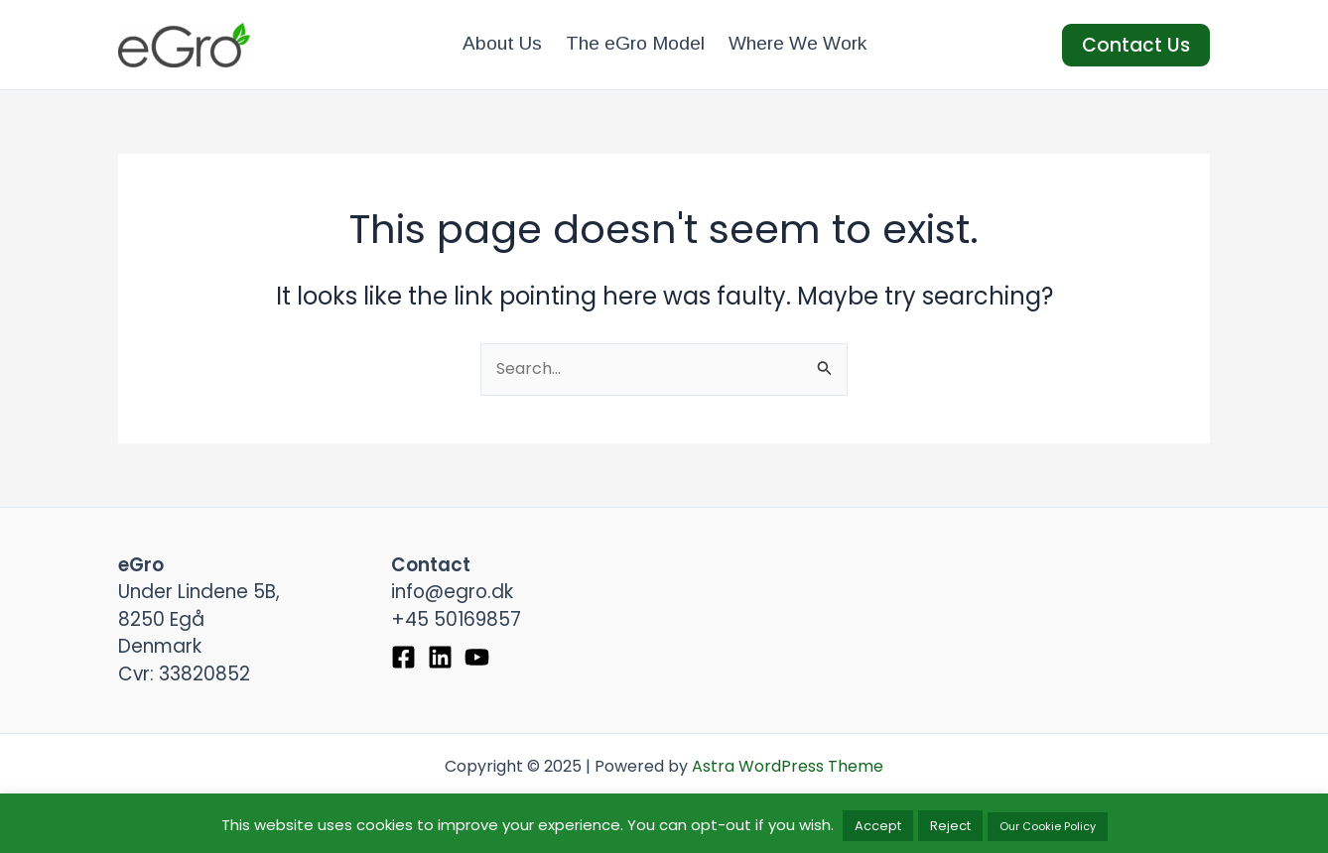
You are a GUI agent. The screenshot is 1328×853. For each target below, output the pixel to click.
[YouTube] (477, 657)
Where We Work (797, 43)
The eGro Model (635, 43)
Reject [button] (950, 825)
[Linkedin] (440, 657)
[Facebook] (403, 657)
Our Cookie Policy (1047, 826)
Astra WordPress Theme (787, 766)
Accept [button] (878, 825)
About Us (502, 43)
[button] (1136, 45)
